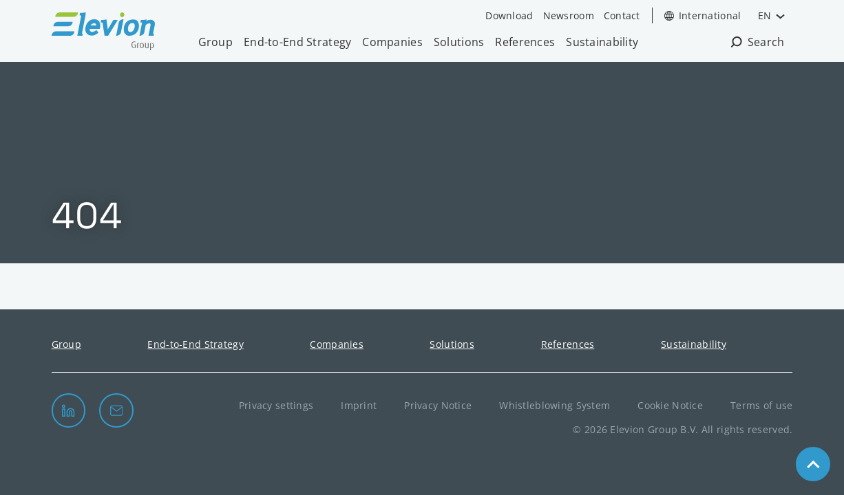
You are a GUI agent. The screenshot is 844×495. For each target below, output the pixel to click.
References (525, 42)
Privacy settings (276, 405)
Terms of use (761, 405)
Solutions (459, 42)
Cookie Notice (670, 405)
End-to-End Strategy (297, 42)
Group (215, 42)
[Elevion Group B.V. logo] (103, 33)
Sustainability (602, 42)
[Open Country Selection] (702, 15)
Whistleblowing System (554, 405)
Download (509, 15)
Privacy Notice (438, 405)
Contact (622, 15)
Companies (392, 42)
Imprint (359, 405)
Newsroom (568, 15)
